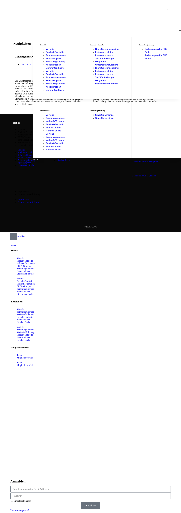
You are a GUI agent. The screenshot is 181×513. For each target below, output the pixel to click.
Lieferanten (40, 100)
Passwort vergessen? (19, 510)
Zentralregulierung (55, 61)
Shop (35, 160)
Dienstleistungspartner (107, 49)
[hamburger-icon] (180, 30)
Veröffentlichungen (105, 58)
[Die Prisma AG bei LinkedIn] (133, 170)
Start (36, 32)
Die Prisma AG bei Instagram (144, 161)
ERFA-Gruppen (54, 58)
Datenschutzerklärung (29, 194)
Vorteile (50, 49)
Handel (37, 34)
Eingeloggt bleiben (21, 501)
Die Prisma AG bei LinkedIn (143, 175)
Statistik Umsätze (104, 115)
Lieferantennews (104, 55)
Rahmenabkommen (56, 55)
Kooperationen (53, 64)
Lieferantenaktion (104, 52)
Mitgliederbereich (25, 357)
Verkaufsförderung (55, 121)
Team (19, 355)
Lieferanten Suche (55, 68)
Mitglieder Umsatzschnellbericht (106, 63)
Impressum (23, 191)
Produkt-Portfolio (55, 52)
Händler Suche (53, 130)
